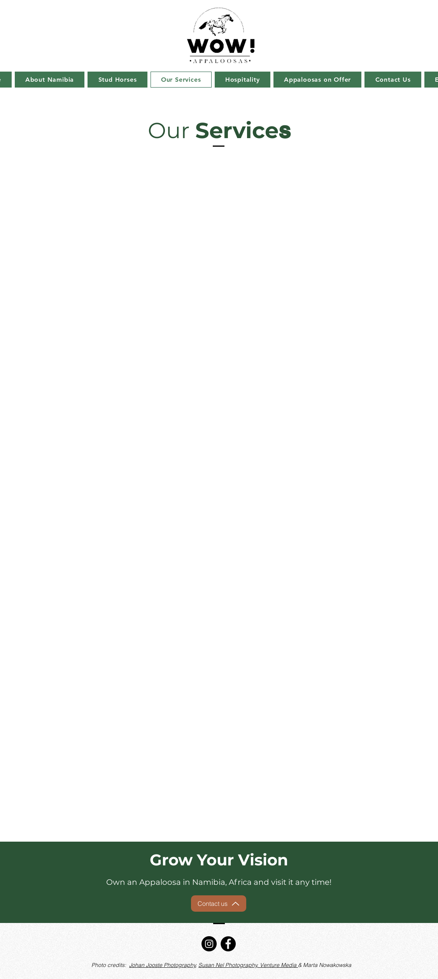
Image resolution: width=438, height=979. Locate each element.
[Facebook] (228, 943)
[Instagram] (209, 943)
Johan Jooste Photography (162, 964)
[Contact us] (218, 903)
